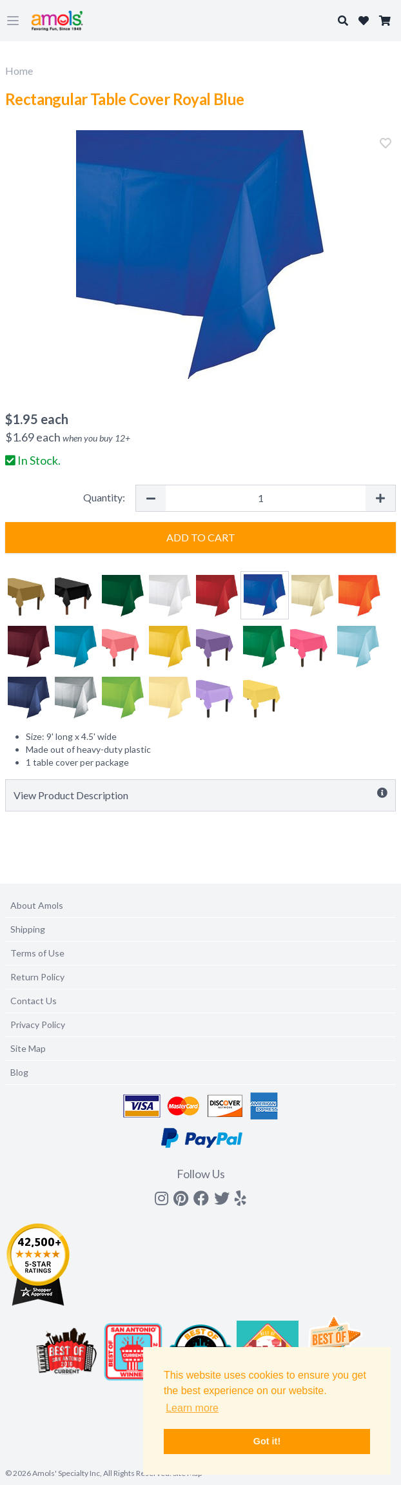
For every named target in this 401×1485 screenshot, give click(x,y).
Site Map (28, 1048)
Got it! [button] (266, 1441)
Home (19, 70)
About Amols (36, 905)
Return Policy (37, 976)
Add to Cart (200, 537)
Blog (19, 1072)
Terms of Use (37, 952)
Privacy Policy (37, 1024)
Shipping (27, 929)
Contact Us (33, 1000)
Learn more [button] (192, 1407)
